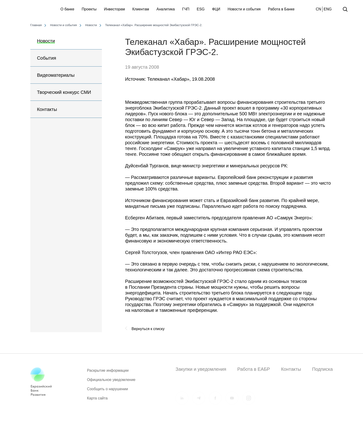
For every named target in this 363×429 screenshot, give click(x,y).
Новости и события (244, 9)
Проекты (89, 9)
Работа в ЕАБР (253, 369)
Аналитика (165, 9)
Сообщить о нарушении (107, 391)
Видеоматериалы (56, 75)
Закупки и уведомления (200, 369)
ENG (328, 9)
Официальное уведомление (111, 382)
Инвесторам (114, 9)
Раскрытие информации (108, 372)
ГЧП (185, 9)
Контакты (47, 109)
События (46, 58)
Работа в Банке (281, 9)
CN (318, 9)
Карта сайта (97, 400)
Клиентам (140, 9)
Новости (46, 40)
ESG (201, 9)
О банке (67, 9)
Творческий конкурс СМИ (64, 92)
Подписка (322, 369)
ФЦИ (216, 9)
